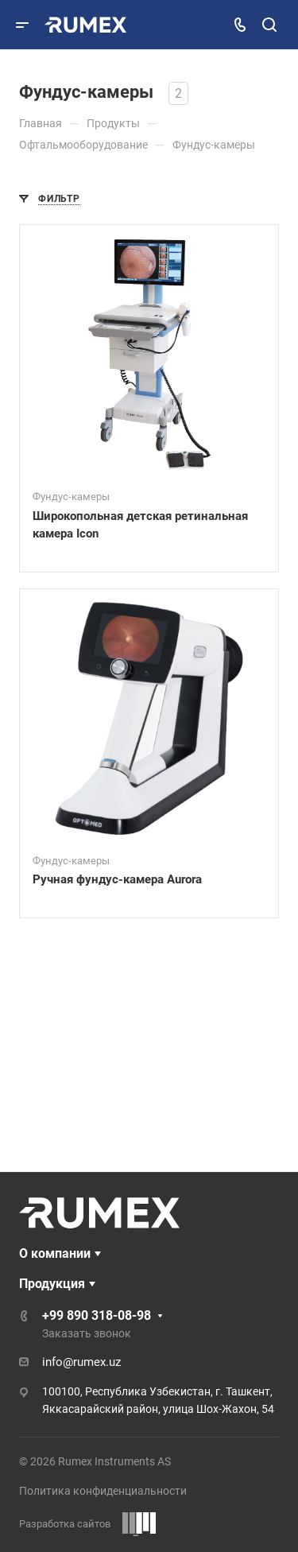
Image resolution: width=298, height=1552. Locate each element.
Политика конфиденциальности (103, 1490)
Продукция (52, 1283)
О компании (55, 1253)
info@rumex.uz (81, 1362)
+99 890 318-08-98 (96, 1315)
